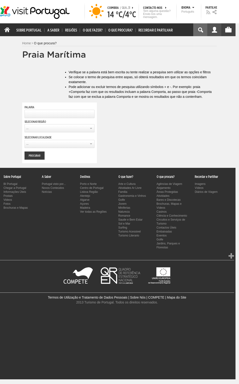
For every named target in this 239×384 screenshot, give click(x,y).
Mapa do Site (176, 297)
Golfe (121, 199)
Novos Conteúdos (53, 188)
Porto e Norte (88, 184)
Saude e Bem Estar (130, 219)
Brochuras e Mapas (16, 207)
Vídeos (199, 188)
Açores (84, 203)
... (27, 128)
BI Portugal (10, 184)
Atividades (163, 195)
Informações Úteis (15, 192)
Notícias (47, 192)
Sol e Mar (124, 223)
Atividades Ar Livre (129, 188)
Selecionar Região (35, 121)
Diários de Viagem (206, 192)
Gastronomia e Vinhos (132, 195)
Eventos (162, 235)
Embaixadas (164, 231)
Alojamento (164, 188)
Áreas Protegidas (167, 192)
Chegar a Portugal (15, 188)
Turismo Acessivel (129, 231)
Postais (8, 195)
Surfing (122, 227)
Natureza (124, 211)
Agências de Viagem (169, 184)
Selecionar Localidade (38, 137)
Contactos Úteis (166, 227)
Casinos (162, 211)
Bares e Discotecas (169, 199)
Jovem (122, 203)
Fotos (7, 203)
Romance (124, 215)
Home (26, 43)
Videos (8, 199)
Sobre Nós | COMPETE (147, 297)
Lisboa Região (89, 192)
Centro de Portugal (92, 188)
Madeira (85, 207)
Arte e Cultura (127, 184)
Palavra (29, 107)
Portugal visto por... (54, 184)
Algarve (85, 199)
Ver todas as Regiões (93, 211)
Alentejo (85, 195)
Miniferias (124, 207)
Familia (122, 192)
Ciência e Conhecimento (172, 215)
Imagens (200, 184)
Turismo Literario (128, 235)
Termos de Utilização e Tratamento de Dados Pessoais (87, 297)
